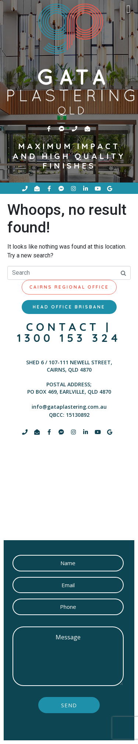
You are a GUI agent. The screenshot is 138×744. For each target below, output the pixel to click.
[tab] (69, 287)
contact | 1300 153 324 (69, 332)
